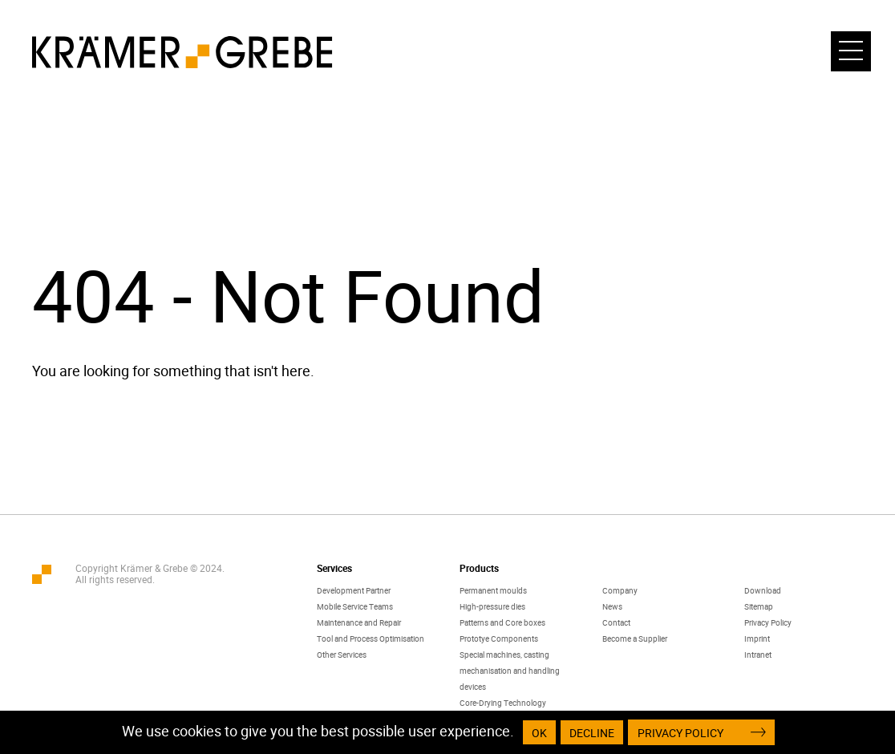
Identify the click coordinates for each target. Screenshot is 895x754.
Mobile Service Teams (355, 606)
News (612, 606)
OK (539, 732)
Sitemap (758, 606)
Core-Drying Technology (503, 702)
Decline (591, 732)
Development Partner (354, 590)
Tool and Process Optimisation (370, 638)
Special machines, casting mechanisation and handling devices (510, 670)
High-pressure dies (492, 606)
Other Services (342, 654)
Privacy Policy (768, 622)
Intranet (757, 654)
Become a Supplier (634, 638)
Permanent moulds (493, 590)
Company (620, 590)
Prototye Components (499, 638)
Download (762, 590)
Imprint (757, 638)
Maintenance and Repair (359, 622)
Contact (616, 622)
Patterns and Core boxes (502, 622)
